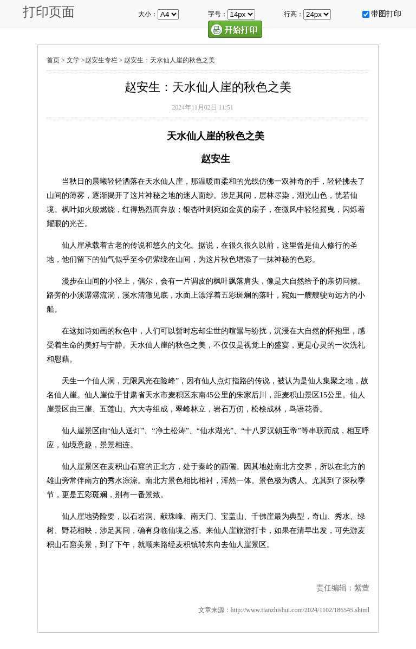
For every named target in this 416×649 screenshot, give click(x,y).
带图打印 (386, 14)
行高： (293, 14)
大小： (148, 14)
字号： (217, 14)
